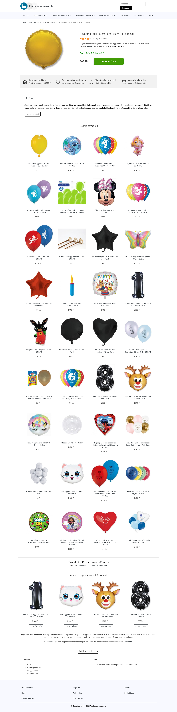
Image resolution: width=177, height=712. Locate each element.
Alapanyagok (39, 15)
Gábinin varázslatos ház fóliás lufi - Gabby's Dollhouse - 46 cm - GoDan (72, 542)
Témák (150, 15)
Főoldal (26, 15)
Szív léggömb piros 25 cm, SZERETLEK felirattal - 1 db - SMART (105, 542)
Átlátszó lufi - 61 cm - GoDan (72, 443)
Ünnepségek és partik (84, 15)
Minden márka (27, 688)
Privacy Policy (78, 698)
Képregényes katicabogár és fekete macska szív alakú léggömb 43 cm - (105, 445)
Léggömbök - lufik (54, 22)
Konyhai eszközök (107, 15)
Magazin (76, 688)
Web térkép (77, 693)
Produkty (30, 22)
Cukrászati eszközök (60, 15)
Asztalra (138, 15)
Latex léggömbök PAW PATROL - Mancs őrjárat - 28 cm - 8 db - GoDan (105, 494)
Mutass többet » (118, 46)
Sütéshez (125, 15)
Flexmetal (90, 46)
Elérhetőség (129, 693)
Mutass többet (33, 114)
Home (24, 22)
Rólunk (127, 688)
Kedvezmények (28, 698)
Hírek (24, 693)
